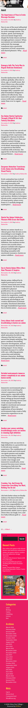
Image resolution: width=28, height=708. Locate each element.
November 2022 (11, 661)
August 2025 (10, 642)
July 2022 (9, 669)
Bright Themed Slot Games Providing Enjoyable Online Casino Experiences (14, 569)
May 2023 (9, 659)
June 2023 (9, 657)
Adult (5, 57)
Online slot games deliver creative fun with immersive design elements (14, 554)
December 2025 (11, 634)
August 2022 (10, 667)
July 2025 (9, 644)
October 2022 (10, 663)
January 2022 (10, 680)
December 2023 (11, 653)
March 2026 (10, 627)
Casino (8, 612)
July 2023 (9, 655)
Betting (8, 610)
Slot (7, 618)
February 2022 (10, 678)
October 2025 (10, 638)
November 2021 (11, 682)
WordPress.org (11, 698)
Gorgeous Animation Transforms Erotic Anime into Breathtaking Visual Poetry (13, 168)
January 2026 (10, 631)
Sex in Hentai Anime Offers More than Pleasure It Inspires (13, 268)
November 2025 (11, 636)
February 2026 (10, 629)
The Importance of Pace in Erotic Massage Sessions (13, 15)
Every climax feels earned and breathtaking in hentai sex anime (13, 321)
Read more (19, 154)
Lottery (8, 616)
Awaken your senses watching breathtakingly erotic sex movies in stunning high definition (13, 430)
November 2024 (11, 650)
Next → (9, 529)
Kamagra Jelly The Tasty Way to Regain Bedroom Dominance (12, 66)
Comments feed (11, 696)
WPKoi (18, 706)
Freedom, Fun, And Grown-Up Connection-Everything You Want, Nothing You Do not (13, 485)
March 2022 (10, 676)
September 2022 (11, 665)
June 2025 (9, 646)
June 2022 (9, 671)
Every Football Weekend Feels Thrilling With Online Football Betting (12, 563)
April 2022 (9, 674)
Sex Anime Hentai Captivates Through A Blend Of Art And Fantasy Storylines (12, 118)
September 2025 (11, 640)
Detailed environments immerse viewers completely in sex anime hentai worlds (13, 375)
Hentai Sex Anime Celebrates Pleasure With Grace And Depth (12, 218)
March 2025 (10, 648)
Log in (8, 692)
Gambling (9, 614)
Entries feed (10, 694)
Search (5, 536)
